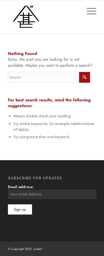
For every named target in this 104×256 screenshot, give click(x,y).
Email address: (52, 191)
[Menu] (88, 11)
